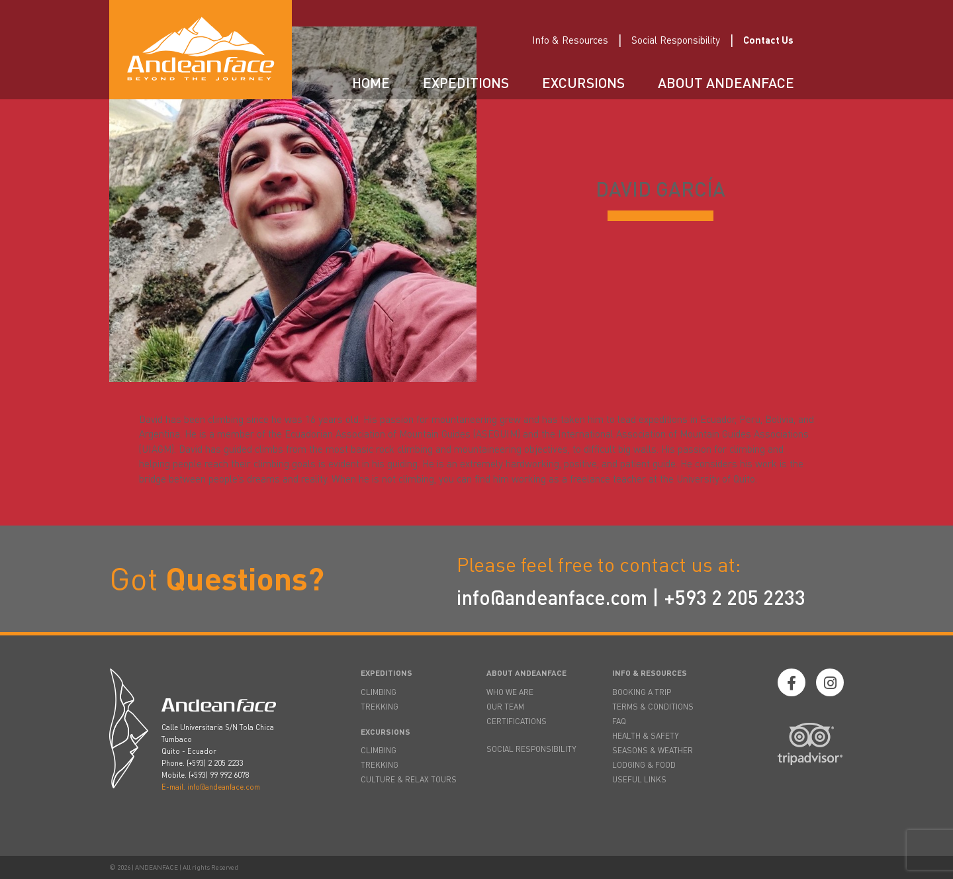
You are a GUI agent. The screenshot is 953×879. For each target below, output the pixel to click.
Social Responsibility (675, 39)
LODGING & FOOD (644, 765)
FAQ (619, 721)
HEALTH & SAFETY (645, 736)
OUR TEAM (505, 707)
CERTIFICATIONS (516, 721)
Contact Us (768, 39)
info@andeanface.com (552, 597)
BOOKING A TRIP (641, 692)
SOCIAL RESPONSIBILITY (531, 749)
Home (371, 82)
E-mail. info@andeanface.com (210, 787)
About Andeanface (726, 82)
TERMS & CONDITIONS (653, 707)
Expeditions (466, 82)
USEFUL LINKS (639, 779)
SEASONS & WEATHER (652, 750)
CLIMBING (378, 692)
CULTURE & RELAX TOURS (409, 779)
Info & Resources (570, 39)
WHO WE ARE (509, 692)
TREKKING (379, 707)
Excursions (583, 82)
